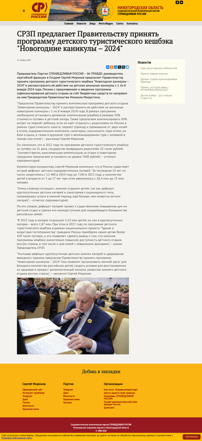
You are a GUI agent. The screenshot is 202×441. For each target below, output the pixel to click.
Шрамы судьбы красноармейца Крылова (157, 80)
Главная (68, 23)
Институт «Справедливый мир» (121, 389)
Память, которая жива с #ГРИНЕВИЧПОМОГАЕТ (153, 89)
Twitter (26, 402)
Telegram (27, 396)
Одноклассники (30, 409)
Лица (92, 23)
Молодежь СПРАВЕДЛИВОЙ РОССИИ (119, 397)
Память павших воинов (153, 74)
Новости (81, 23)
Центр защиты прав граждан (119, 393)
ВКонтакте (28, 406)
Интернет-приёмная (33, 393)
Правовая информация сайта (16, 438)
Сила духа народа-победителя (157, 68)
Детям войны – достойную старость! (155, 97)
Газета (119, 23)
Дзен (25, 399)
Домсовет (109, 407)
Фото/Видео (106, 23)
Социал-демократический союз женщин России (120, 403)
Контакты (132, 23)
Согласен (191, 437)
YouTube (67, 402)
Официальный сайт (32, 389)
